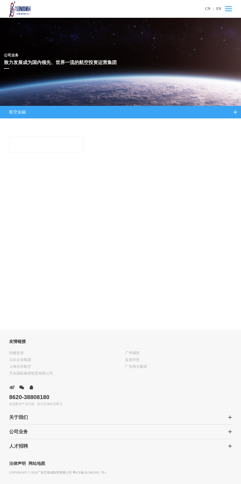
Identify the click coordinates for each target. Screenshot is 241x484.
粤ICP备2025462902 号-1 (90, 472)
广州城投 (132, 353)
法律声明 (17, 463)
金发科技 (132, 360)
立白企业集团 (20, 360)
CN (207, 9)
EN (218, 9)
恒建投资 (16, 353)
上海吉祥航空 (20, 366)
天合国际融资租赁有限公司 (31, 373)
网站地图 (36, 463)
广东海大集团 (136, 366)
